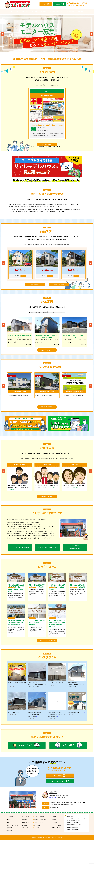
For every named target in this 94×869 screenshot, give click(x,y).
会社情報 (80, 11)
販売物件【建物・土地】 (56, 11)
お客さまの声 (25, 855)
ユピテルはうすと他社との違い (47, 566)
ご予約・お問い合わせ (57, 855)
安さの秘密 (24, 847)
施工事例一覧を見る (46, 359)
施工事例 (34, 11)
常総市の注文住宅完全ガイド (73, 857)
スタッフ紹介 (68, 772)
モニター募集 (70, 11)
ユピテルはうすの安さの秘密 (20, 566)
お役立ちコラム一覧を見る (46, 666)
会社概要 (54, 844)
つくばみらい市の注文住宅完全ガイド (74, 852)
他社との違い (25, 850)
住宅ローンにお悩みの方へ (41, 847)
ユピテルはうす (53, 820)
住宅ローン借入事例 (39, 844)
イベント (44, 4)
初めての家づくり (26, 844)
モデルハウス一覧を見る (46, 420)
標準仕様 (43, 11)
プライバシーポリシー (57, 853)
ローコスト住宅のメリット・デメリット (74, 848)
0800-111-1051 (78, 3)
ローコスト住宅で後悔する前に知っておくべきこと (77, 846)
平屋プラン (9, 850)
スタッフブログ (25, 772)
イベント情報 (14, 11)
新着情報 (54, 847)
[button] (2, 33)
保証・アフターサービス (40, 850)
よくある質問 (55, 850)
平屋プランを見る (35, 287)
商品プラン (25, 11)
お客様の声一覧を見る (46, 513)
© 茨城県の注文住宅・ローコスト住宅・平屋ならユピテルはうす (47, 865)
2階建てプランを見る (59, 287)
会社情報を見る (75, 566)
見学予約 (58, 4)
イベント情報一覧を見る (46, 143)
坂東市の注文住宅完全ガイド (73, 853)
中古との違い (25, 853)
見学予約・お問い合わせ (58, 809)
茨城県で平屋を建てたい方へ (73, 855)
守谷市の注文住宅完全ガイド (73, 850)
